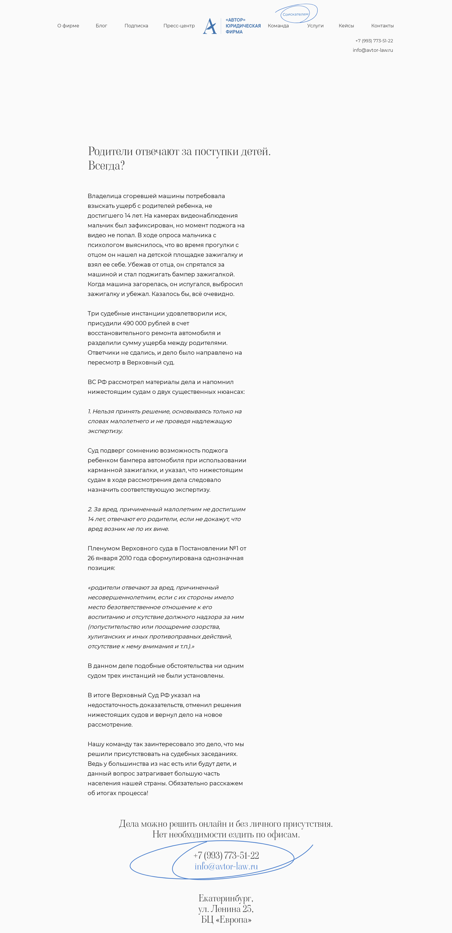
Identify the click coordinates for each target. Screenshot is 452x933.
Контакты (382, 25)
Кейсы (346, 25)
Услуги (315, 25)
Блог (101, 25)
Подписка (136, 25)
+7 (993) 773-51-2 (224, 855)
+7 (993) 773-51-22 (374, 40)
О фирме (68, 25)
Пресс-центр (179, 25)
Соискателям (295, 14)
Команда (278, 25)
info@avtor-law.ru (373, 50)
